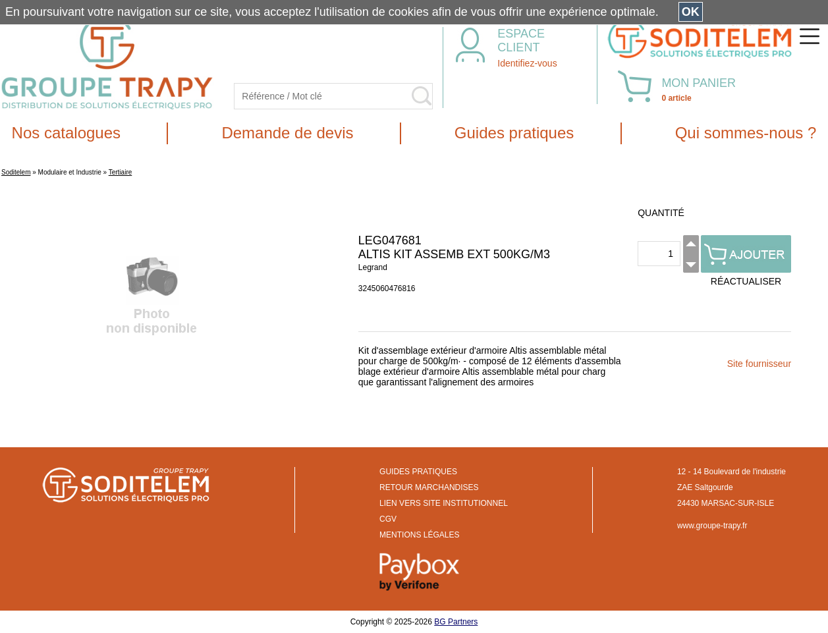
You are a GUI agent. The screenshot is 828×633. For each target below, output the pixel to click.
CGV (388, 519)
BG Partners (456, 621)
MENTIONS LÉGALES (419, 534)
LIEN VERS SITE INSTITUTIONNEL (443, 503)
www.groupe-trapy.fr (712, 525)
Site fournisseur (759, 363)
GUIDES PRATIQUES (418, 471)
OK (691, 11)
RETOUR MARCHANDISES (428, 487)
